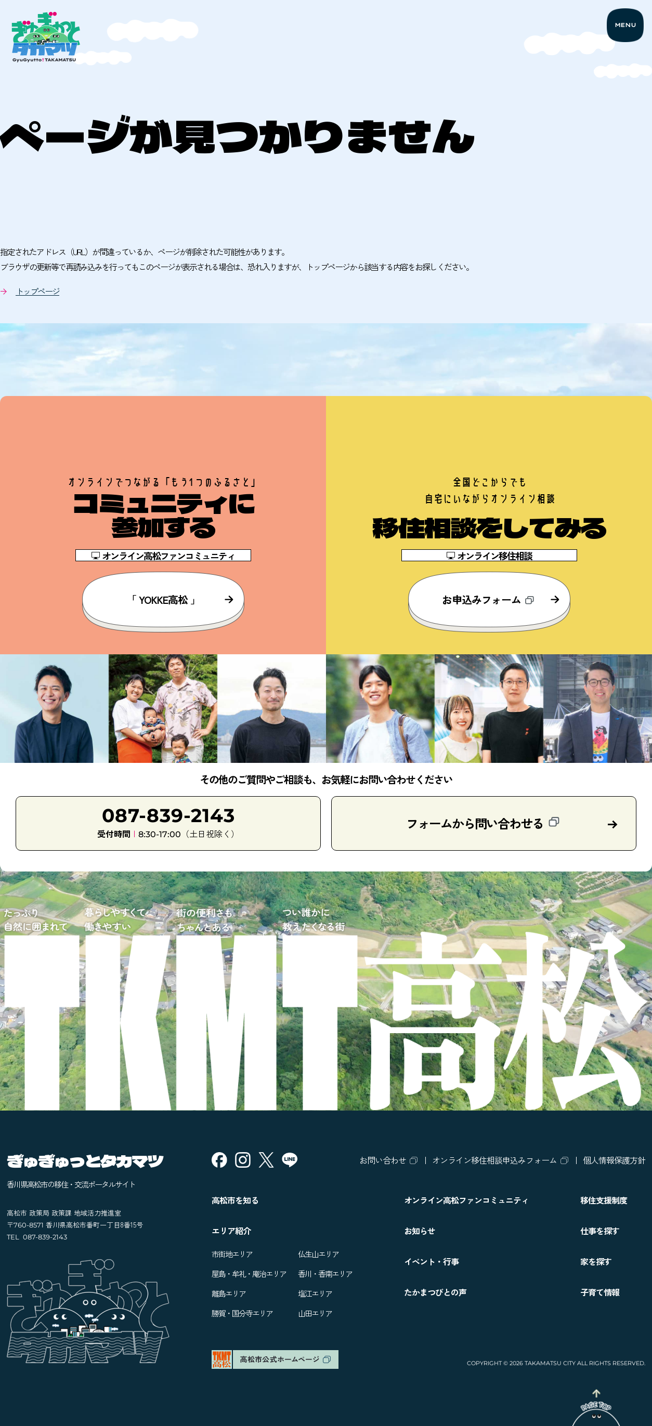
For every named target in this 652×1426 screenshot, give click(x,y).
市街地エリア (232, 1253)
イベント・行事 (431, 1261)
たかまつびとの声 (435, 1292)
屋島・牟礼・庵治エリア (249, 1273)
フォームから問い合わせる (482, 823)
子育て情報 (599, 1292)
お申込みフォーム (501, 599)
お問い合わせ (382, 1160)
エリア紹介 (231, 1230)
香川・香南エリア (325, 1273)
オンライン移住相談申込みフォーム (494, 1160)
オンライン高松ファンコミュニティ (466, 1200)
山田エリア (315, 1313)
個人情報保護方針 (614, 1160)
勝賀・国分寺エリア (242, 1313)
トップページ (37, 291)
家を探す (595, 1261)
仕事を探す (599, 1230)
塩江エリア (315, 1293)
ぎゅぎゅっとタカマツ (85, 1160)
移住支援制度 (603, 1200)
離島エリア (228, 1293)
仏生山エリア (318, 1253)
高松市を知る (235, 1200)
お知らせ (419, 1230)
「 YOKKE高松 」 (180, 599)
